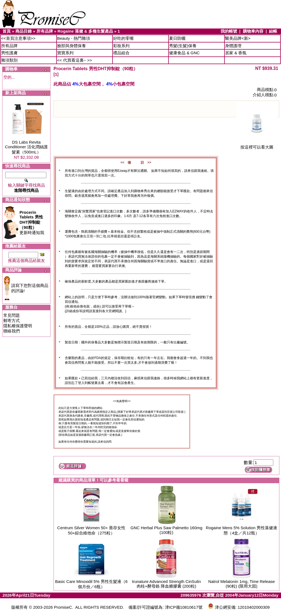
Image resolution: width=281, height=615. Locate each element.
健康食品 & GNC (184, 52)
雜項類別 (9, 60)
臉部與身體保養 (71, 45)
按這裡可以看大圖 (256, 145)
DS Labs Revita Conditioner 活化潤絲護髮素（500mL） (26, 147)
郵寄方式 (11, 320)
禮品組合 (121, 52)
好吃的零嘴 (123, 38)
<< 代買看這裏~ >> (74, 60)
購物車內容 (253, 31)
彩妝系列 (121, 45)
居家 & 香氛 (235, 52)
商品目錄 (23, 31)
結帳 (273, 31)
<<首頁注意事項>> (18, 38)
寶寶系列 (65, 52)
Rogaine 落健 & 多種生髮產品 (85, 31)
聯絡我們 (11, 331)
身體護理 (233, 45)
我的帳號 (229, 31)
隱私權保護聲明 (17, 325)
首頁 (6, 31)
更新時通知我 (31, 222)
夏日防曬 (177, 38)
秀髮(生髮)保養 (182, 45)
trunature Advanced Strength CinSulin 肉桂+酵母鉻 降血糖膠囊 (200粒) (166, 583)
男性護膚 (9, 52)
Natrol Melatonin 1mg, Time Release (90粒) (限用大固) (241, 583)
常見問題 (11, 315)
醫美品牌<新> (238, 38)
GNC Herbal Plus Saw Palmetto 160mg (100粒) (167, 530)
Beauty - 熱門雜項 (73, 38)
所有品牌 (44, 31)
